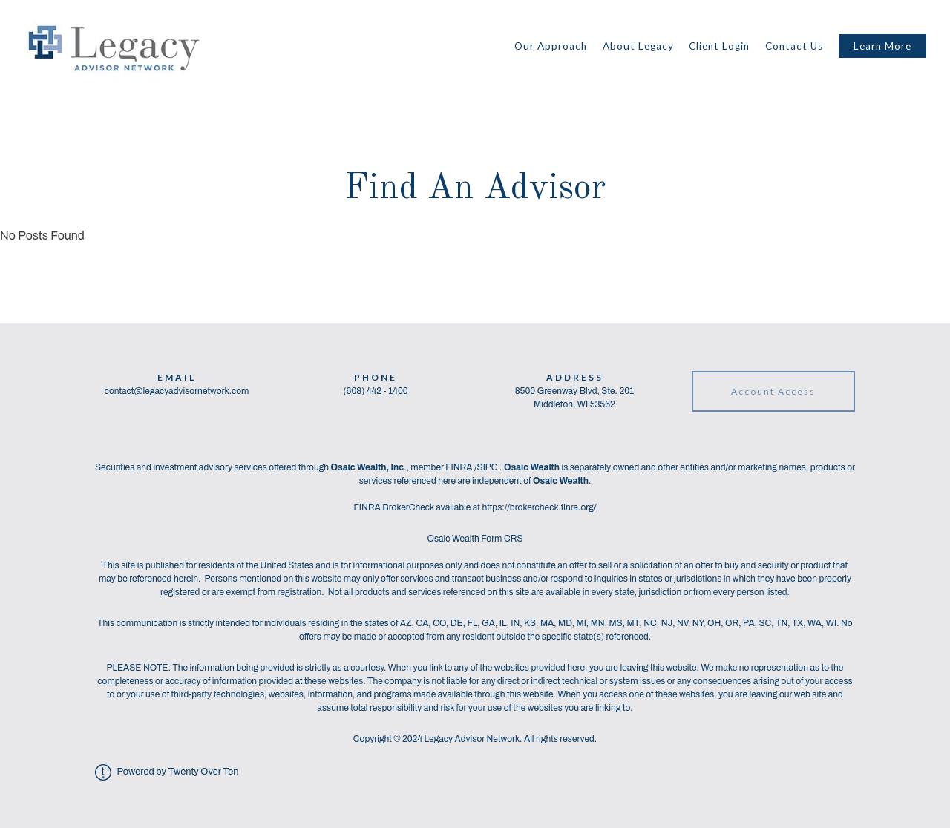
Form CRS (501, 538)
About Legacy (638, 46)
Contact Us (794, 46)
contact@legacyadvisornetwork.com (177, 391)
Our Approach (550, 46)
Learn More (882, 46)
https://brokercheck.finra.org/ (539, 507)
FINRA (459, 467)
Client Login (719, 46)
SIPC (488, 467)
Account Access (773, 391)
